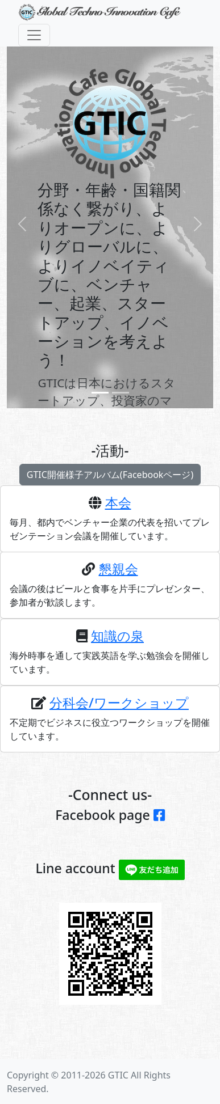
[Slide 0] (100, 392)
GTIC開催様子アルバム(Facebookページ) (110, 478)
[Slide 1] (120, 392)
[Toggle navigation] (34, 35)
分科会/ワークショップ (119, 711)
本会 (118, 511)
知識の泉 (117, 644)
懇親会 (118, 577)
